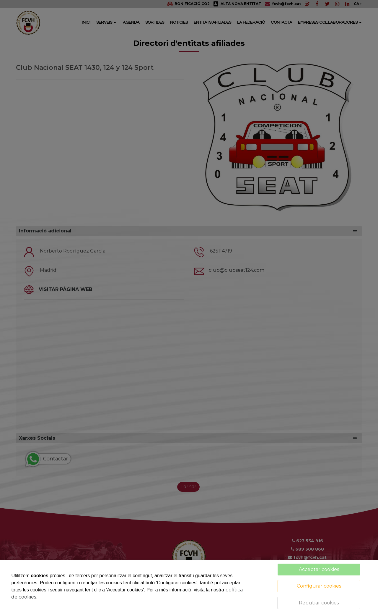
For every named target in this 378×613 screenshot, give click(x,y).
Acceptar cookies (319, 569)
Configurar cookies (319, 586)
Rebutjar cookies (319, 603)
